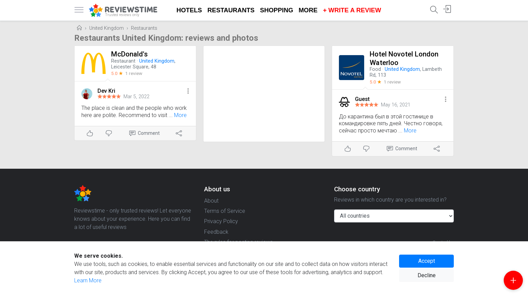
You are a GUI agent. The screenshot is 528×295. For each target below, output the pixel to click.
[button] (188, 91)
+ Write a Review (352, 10)
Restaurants (231, 10)
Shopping (276, 10)
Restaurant (123, 61)
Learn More (88, 280)
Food (375, 69)
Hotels (189, 10)
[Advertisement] (264, 94)
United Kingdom (106, 28)
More (308, 10)
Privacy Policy (221, 221)
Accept (426, 261)
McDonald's (129, 54)
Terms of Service (224, 211)
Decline (427, 275)
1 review (133, 73)
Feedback (216, 232)
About (211, 200)
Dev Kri (106, 91)
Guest (362, 99)
